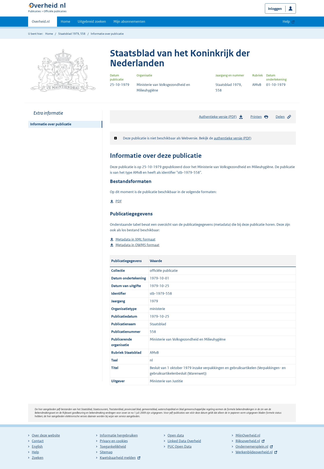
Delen (283, 116)
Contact (38, 441)
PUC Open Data (180, 446)
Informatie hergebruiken (119, 435)
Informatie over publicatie (50, 124)
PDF (119, 201)
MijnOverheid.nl (248, 435)
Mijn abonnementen (129, 21)
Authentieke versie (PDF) (221, 117)
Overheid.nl (41, 23)
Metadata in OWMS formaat (137, 245)
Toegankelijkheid (113, 446)
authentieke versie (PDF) (232, 138)
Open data (176, 435)
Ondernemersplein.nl (252, 446)
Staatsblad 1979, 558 (71, 34)
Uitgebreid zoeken (92, 21)
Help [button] (286, 21)
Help (35, 452)
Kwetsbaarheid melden (118, 457)
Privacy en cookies (114, 441)
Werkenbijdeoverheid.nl (254, 452)
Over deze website (46, 435)
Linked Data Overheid (184, 441)
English (37, 446)
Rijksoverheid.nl (248, 441)
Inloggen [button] (275, 8)
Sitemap (106, 452)
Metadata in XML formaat (135, 239)
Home (65, 21)
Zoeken (37, 457)
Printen (259, 116)
